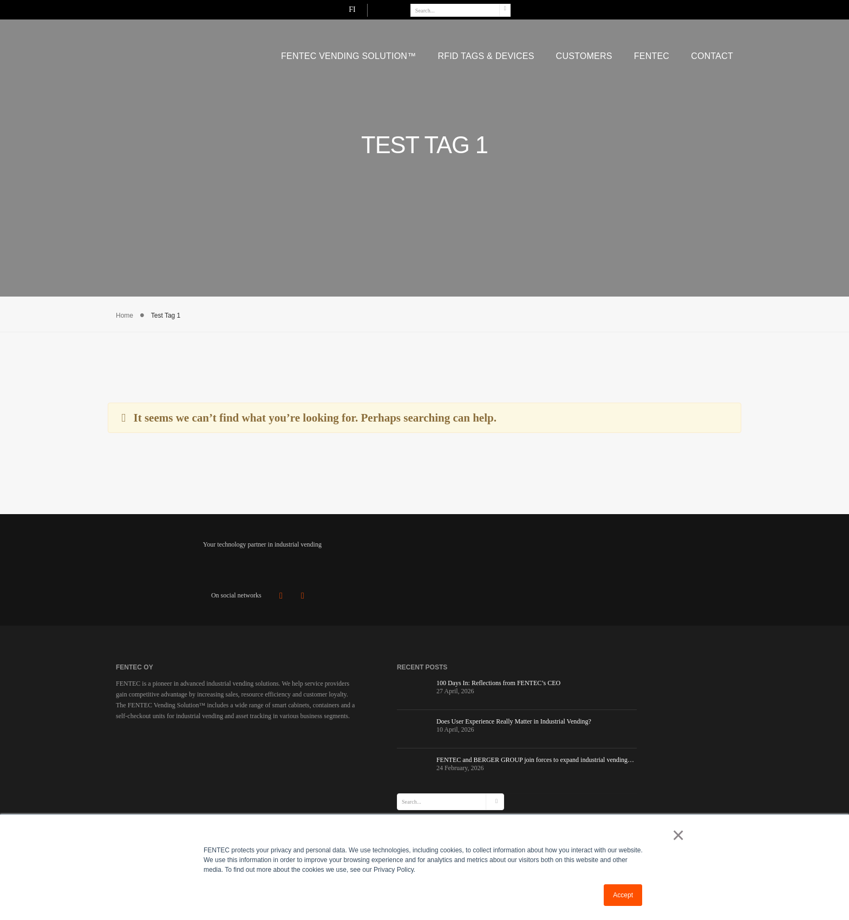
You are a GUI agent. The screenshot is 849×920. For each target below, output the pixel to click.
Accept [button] (623, 895)
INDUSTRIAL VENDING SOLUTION (501, 714)
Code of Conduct (479, 808)
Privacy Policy (475, 794)
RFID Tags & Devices (485, 52)
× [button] (676, 835)
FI (683, 9)
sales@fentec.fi (646, 738)
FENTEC (651, 52)
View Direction (634, 774)
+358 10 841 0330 (651, 749)
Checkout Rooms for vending (498, 741)
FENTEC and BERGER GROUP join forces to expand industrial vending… (369, 777)
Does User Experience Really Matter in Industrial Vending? (368, 732)
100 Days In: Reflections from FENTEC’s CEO (369, 691)
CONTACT (712, 52)
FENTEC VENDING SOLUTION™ (348, 52)
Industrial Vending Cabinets (496, 727)
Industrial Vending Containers (499, 754)
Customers (584, 52)
